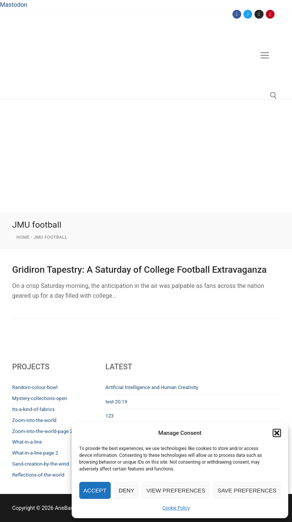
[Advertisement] (146, 156)
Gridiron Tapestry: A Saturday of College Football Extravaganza (139, 269)
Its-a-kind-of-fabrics (33, 409)
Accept (95, 490)
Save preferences (246, 490)
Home (23, 237)
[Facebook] (236, 14)
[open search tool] (273, 95)
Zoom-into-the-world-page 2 (42, 431)
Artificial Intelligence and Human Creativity (151, 387)
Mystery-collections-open (39, 398)
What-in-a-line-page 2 (35, 453)
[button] (277, 433)
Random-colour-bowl (35, 387)
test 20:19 (116, 402)
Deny (127, 490)
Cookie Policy (176, 508)
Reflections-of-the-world (38, 475)
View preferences (175, 490)
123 (109, 416)
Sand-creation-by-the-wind (40, 464)
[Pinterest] (270, 14)
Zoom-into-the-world (34, 420)
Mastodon (13, 4)
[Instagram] (258, 14)
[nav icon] (265, 55)
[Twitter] (247, 14)
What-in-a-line (27, 442)
